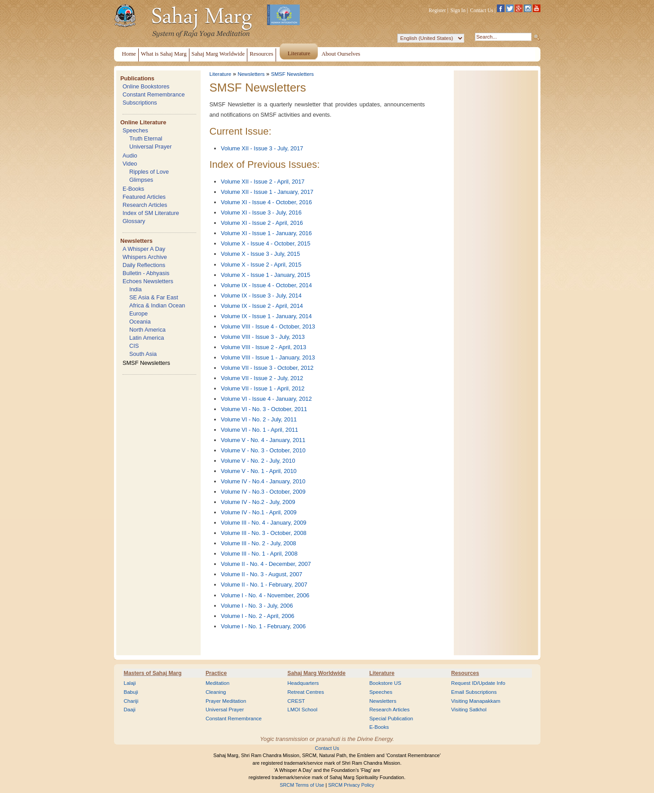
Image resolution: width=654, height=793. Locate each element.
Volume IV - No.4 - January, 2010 (263, 481)
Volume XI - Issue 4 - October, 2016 (266, 202)
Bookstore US (385, 683)
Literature (221, 74)
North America (147, 329)
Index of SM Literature (151, 213)
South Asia (143, 353)
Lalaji (130, 683)
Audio (130, 155)
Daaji (130, 709)
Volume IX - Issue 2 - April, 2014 (262, 305)
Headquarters (303, 683)
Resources (465, 673)
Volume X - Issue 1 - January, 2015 (265, 275)
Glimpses (141, 179)
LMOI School (302, 709)
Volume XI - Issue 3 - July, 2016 (261, 212)
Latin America (146, 337)
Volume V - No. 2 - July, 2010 (258, 460)
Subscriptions (140, 102)
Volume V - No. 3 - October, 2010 (263, 450)
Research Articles (145, 205)
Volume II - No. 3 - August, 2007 (261, 574)
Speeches (135, 130)
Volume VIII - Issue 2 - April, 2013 (263, 347)
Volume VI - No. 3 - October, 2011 (264, 409)
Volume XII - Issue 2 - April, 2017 (262, 181)
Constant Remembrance (154, 94)
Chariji (131, 701)
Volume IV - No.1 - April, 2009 (259, 512)
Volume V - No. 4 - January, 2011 (263, 440)
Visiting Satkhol (469, 709)
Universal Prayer (150, 146)
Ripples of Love (149, 171)
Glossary (134, 221)
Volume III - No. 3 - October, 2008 (264, 533)
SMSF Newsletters (146, 362)
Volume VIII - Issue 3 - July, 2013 (263, 336)
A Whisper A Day (144, 248)
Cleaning (216, 692)
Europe (138, 313)
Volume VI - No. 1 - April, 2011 (259, 429)
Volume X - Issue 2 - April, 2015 (261, 264)
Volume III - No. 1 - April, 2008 (259, 553)
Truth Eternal (145, 138)
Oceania (140, 321)
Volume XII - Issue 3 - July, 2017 (262, 148)
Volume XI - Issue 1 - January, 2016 (266, 233)
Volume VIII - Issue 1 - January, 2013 (268, 357)
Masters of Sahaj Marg (153, 673)
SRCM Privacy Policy (351, 785)
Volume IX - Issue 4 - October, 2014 (266, 285)
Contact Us (481, 10)
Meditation (217, 683)
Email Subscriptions (473, 692)
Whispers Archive (145, 257)
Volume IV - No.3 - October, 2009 (263, 491)
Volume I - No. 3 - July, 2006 (257, 605)
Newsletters (136, 240)
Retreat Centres (305, 692)
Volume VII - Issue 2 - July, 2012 (262, 378)
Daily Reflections (144, 265)
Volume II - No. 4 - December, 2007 (266, 564)
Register (437, 10)
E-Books (133, 188)
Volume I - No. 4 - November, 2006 (265, 595)
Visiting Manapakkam (475, 701)
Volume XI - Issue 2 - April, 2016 (262, 222)
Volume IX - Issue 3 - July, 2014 (261, 295)
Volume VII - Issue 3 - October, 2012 (267, 367)
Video (130, 163)
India (135, 289)
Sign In (458, 10)
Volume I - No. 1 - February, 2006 (263, 626)
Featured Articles (144, 196)
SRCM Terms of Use (302, 785)
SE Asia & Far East (153, 297)
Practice (216, 673)
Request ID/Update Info (478, 683)
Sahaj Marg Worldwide (316, 673)
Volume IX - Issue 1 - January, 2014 (266, 316)
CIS (134, 345)
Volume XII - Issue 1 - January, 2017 (267, 191)
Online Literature (143, 122)
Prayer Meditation (226, 701)
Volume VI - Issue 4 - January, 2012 (266, 398)
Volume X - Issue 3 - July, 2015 (260, 253)
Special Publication (391, 718)
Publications (137, 78)
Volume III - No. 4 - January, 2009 (263, 522)
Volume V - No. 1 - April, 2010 (259, 471)
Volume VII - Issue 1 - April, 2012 (262, 388)
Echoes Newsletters (148, 281)
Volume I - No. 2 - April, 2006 (257, 616)
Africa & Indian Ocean (157, 305)
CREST (296, 701)
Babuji (131, 692)
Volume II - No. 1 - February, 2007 (264, 584)
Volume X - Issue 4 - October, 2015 (265, 243)
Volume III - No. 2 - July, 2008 (258, 543)
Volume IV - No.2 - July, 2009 (258, 502)
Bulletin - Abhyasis (146, 273)
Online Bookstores (146, 86)
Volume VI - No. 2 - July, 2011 (259, 419)
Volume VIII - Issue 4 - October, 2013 (268, 326)
